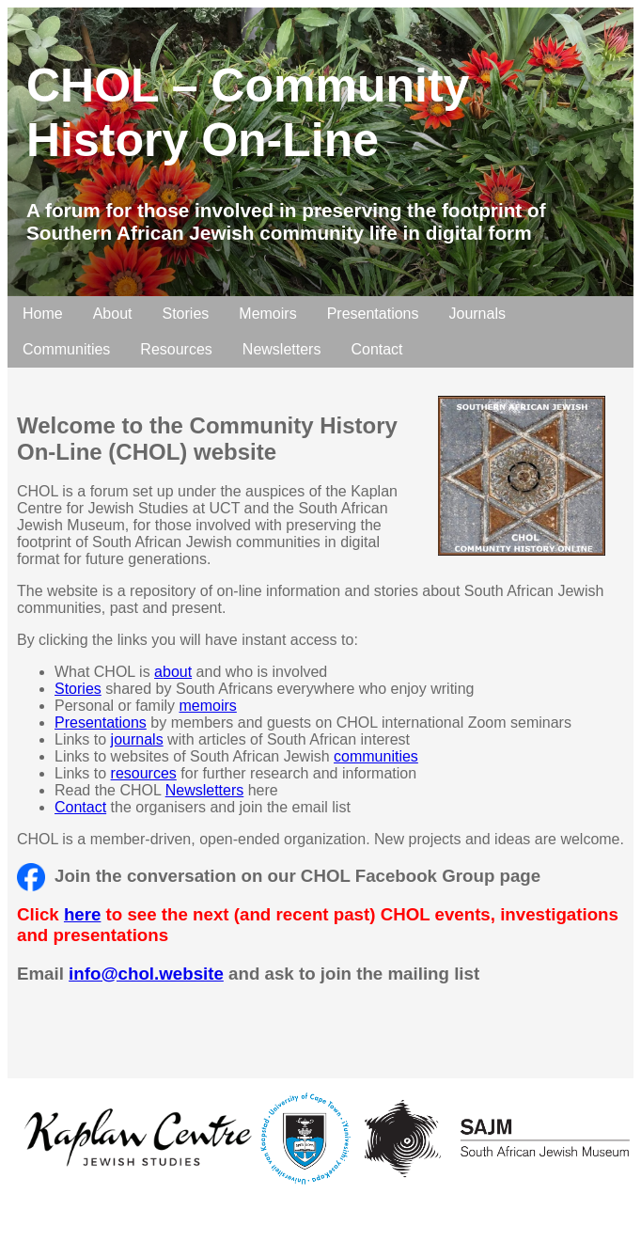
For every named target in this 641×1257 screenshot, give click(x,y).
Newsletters (281, 349)
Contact (376, 349)
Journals (476, 314)
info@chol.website (146, 973)
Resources (175, 349)
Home (43, 314)
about (173, 672)
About (113, 314)
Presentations (373, 314)
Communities (66, 349)
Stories (186, 314)
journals (137, 739)
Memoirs (267, 314)
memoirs (208, 706)
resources (144, 773)
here (83, 914)
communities (376, 756)
